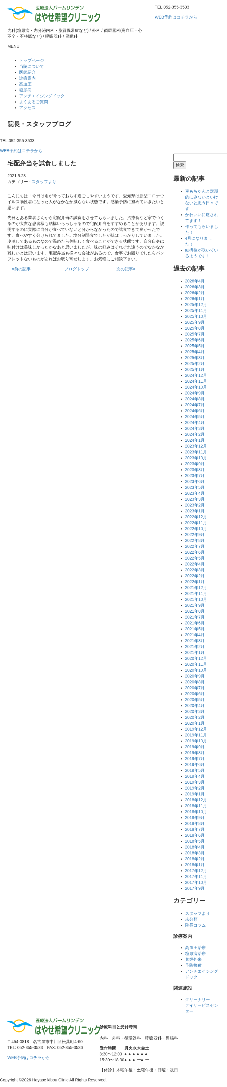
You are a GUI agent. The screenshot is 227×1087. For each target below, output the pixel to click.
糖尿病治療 (195, 953)
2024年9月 (195, 393)
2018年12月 (196, 799)
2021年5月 (195, 628)
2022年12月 (196, 516)
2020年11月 (196, 664)
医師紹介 (27, 72)
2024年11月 (196, 381)
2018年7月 (195, 829)
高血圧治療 (195, 947)
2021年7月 (195, 617)
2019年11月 (196, 735)
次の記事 (125, 269)
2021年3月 (195, 640)
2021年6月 (195, 623)
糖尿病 (25, 90)
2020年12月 (196, 658)
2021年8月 (195, 611)
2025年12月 (196, 304)
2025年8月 (195, 328)
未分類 (191, 919)
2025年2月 (195, 363)
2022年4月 (195, 564)
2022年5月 (195, 558)
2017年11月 (196, 876)
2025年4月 (195, 351)
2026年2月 (195, 292)
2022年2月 (195, 575)
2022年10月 (196, 528)
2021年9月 (195, 605)
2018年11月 (196, 805)
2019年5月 (195, 770)
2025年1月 (195, 369)
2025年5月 (195, 345)
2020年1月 (195, 723)
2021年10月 (196, 599)
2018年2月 (195, 858)
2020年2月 (195, 717)
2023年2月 (195, 505)
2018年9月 (195, 817)
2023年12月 (196, 446)
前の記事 (21, 269)
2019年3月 (195, 782)
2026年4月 (195, 281)
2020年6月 (195, 693)
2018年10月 (196, 811)
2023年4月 (195, 493)
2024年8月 (195, 399)
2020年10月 (196, 670)
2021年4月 (195, 634)
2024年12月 (196, 375)
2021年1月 (195, 652)
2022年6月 (195, 552)
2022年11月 (196, 522)
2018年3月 (195, 853)
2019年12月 (196, 729)
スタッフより (44, 181)
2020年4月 (195, 705)
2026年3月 (195, 287)
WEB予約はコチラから (176, 17)
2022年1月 (195, 581)
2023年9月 (195, 463)
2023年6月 (195, 481)
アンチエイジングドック (42, 95)
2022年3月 (195, 570)
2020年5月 (195, 699)
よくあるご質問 (33, 101)
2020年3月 (195, 711)
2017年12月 (196, 870)
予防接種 (193, 965)
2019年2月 (195, 788)
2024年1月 (195, 440)
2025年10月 (196, 316)
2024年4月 (195, 422)
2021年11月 (196, 593)
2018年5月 (195, 841)
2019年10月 (196, 741)
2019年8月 (195, 752)
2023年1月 (195, 511)
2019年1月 (195, 794)
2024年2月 (195, 434)
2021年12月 (196, 587)
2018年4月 (195, 847)
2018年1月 (195, 864)
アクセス (27, 107)
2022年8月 (195, 540)
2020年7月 (195, 687)
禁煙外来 (193, 959)
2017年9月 (195, 888)
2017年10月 (196, 882)
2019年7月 (195, 758)
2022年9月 (195, 534)
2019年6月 (195, 764)
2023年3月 (195, 499)
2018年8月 (195, 823)
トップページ (31, 60)
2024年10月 (196, 387)
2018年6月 (195, 835)
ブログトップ (76, 269)
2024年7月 (195, 404)
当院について (31, 66)
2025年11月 (196, 310)
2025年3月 (195, 357)
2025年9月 (195, 322)
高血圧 (25, 84)
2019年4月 (195, 776)
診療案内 (27, 78)
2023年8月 (195, 469)
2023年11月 (196, 452)
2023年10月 (196, 457)
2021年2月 (195, 646)
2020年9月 (195, 676)
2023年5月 (195, 487)
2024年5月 (195, 416)
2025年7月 (195, 334)
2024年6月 (195, 410)
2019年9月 (195, 746)
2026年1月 (195, 298)
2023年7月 (195, 475)
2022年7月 (195, 546)
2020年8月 (195, 682)
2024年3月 (195, 428)
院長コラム (195, 925)
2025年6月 (195, 340)
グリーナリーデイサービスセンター (201, 1005)
